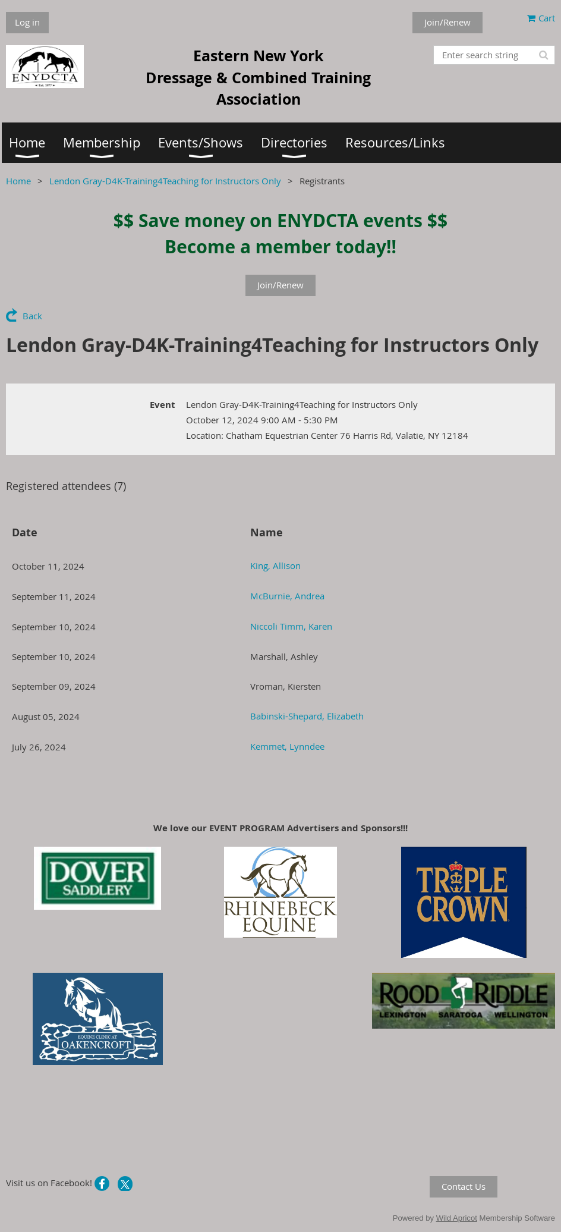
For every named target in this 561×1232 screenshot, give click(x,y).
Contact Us (464, 1186)
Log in (27, 22)
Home (18, 181)
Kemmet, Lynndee (287, 746)
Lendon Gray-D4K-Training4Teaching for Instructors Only (165, 181)
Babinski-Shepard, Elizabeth (307, 716)
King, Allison (275, 565)
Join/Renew (447, 22)
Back (32, 316)
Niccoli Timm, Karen (291, 626)
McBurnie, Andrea (287, 596)
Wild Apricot (456, 1218)
